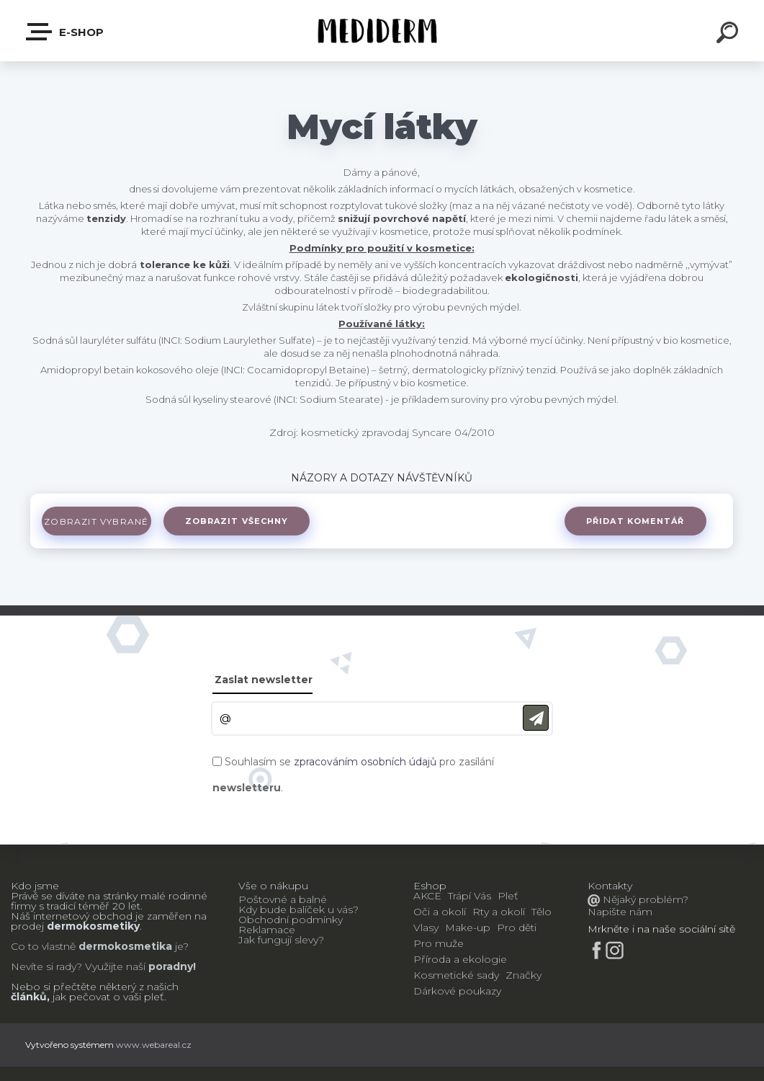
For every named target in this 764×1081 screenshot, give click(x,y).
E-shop (65, 31)
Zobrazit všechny (247, 521)
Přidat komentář (633, 521)
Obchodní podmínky (290, 920)
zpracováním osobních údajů (365, 761)
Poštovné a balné (282, 899)
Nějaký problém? (644, 899)
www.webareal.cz (154, 1044)
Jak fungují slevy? (281, 940)
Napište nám (620, 912)
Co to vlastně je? (100, 946)
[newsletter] (535, 718)
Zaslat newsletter (264, 679)
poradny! (170, 966)
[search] (729, 34)
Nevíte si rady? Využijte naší (78, 966)
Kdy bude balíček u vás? (298, 909)
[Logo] (382, 30)
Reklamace (266, 930)
